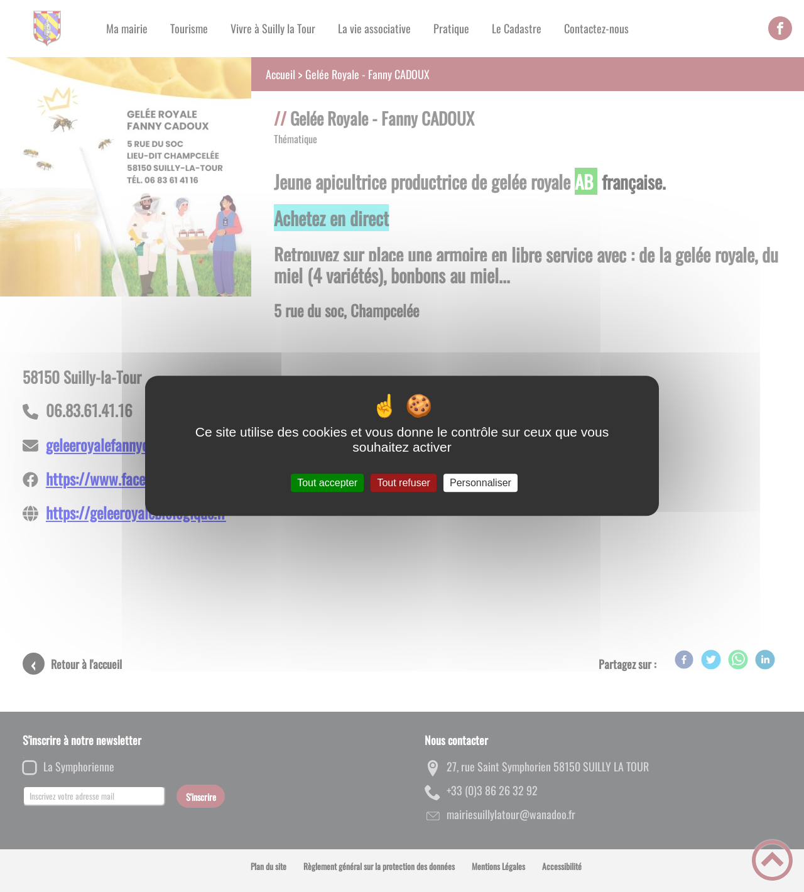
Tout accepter (327, 482)
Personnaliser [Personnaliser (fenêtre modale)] (480, 482)
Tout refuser (403, 482)
